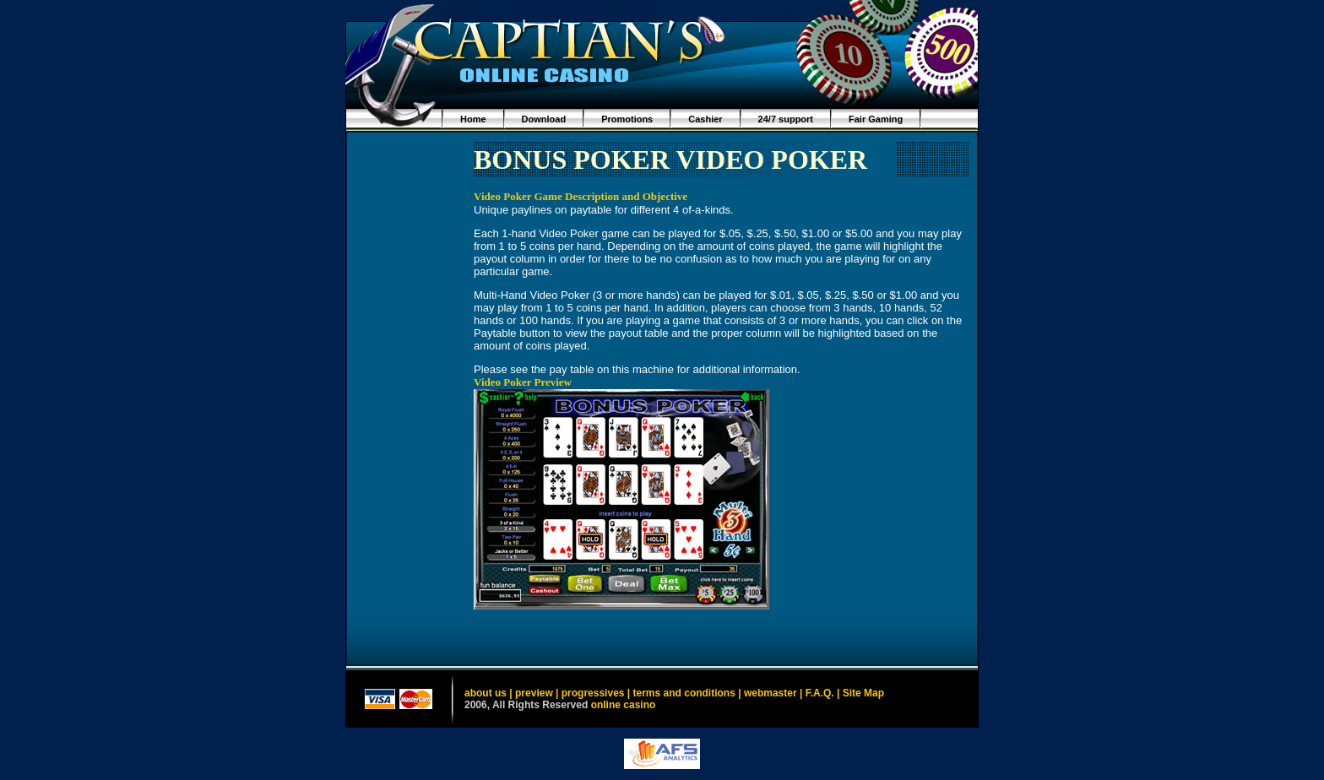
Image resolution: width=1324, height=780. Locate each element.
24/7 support (785, 119)
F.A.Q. (820, 693)
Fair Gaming (876, 119)
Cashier (705, 119)
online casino (623, 705)
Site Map (863, 693)
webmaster (770, 693)
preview (534, 693)
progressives (593, 693)
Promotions (627, 119)
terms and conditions (684, 693)
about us (485, 693)
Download (544, 119)
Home (473, 119)
